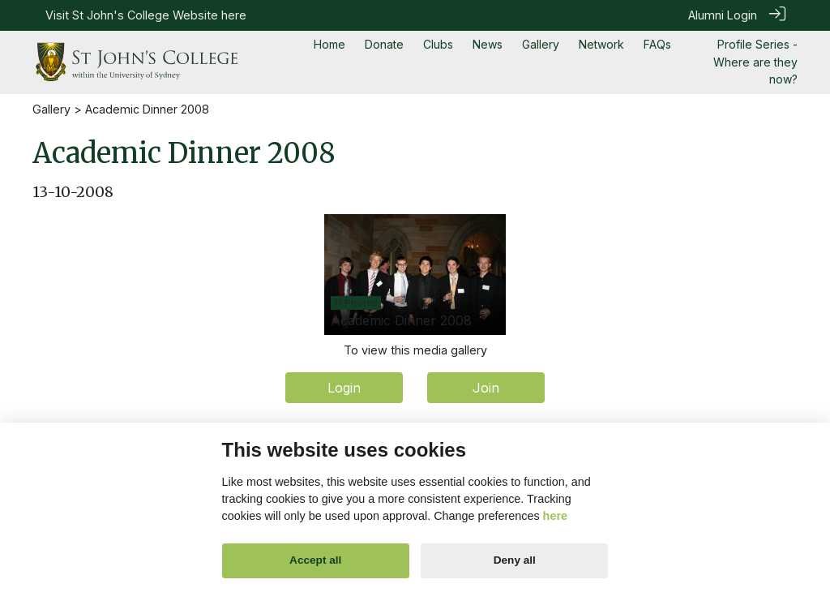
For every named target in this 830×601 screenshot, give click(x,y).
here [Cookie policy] (555, 515)
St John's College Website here (159, 15)
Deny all (515, 560)
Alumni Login (722, 15)
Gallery (51, 107)
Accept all (315, 560)
